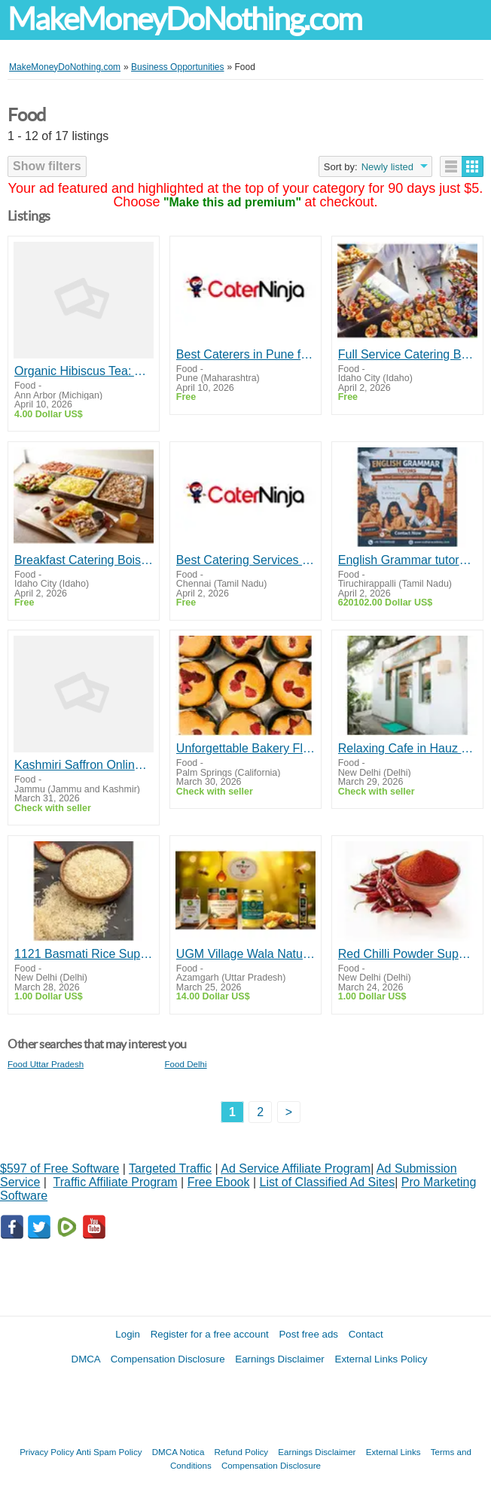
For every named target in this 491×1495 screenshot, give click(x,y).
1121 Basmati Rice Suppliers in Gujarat (83, 953)
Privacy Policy (47, 1452)
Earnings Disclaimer (280, 1359)
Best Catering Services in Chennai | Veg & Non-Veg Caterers (245, 560)
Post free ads (308, 1334)
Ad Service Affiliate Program (296, 1168)
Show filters (47, 166)
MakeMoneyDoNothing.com (184, 19)
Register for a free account (210, 1334)
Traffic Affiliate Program (115, 1182)
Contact (366, 1334)
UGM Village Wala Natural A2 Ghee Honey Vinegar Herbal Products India (245, 953)
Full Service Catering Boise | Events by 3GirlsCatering (407, 354)
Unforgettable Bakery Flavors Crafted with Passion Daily (245, 748)
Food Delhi (186, 1064)
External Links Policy (381, 1359)
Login (127, 1334)
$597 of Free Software (59, 1168)
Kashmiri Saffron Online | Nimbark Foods (83, 764)
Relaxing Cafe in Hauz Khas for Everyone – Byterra (407, 748)
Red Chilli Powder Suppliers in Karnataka (407, 953)
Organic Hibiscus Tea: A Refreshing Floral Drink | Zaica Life (83, 371)
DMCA (86, 1359)
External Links (393, 1452)
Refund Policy (242, 1452)
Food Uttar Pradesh (46, 1064)
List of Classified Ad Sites (327, 1182)
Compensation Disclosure (168, 1359)
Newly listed (387, 166)
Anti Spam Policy (109, 1452)
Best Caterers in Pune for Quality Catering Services (245, 354)
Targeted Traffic (170, 1168)
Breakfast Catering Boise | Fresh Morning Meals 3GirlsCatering (83, 560)
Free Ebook (219, 1182)
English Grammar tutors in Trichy (407, 560)
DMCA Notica (178, 1452)
